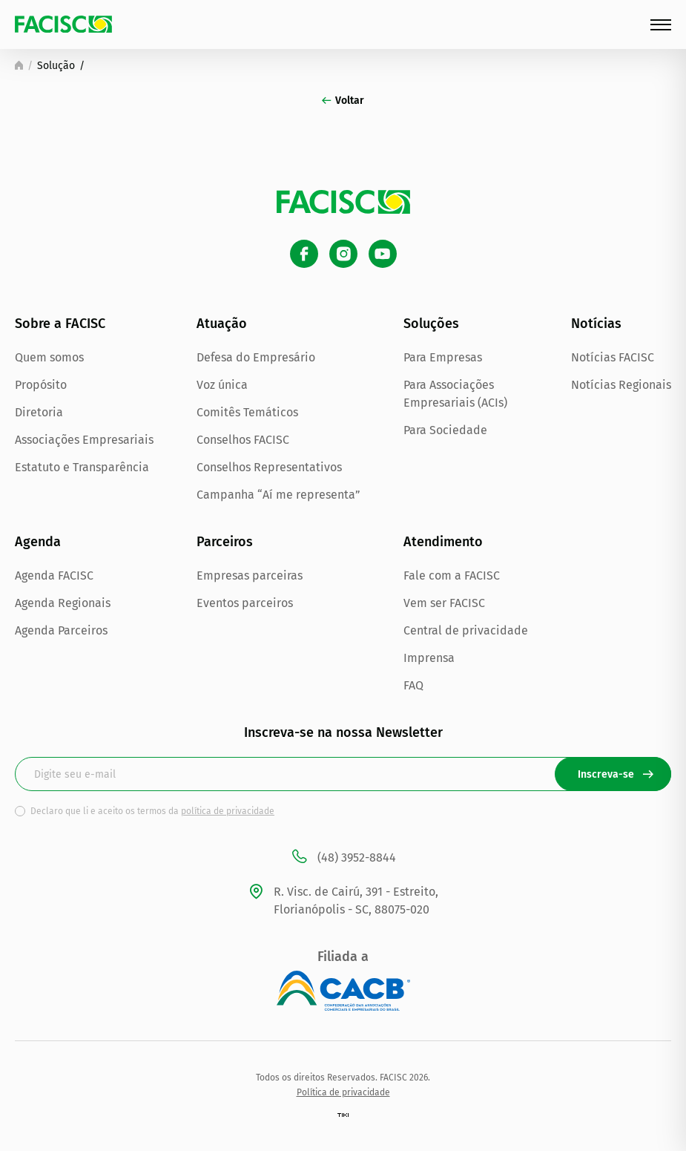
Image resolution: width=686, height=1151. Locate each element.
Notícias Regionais (621, 385)
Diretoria (39, 412)
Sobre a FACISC (60, 323)
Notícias (596, 323)
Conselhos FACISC (243, 440)
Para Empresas (442, 357)
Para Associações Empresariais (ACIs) (455, 394)
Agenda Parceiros (61, 630)
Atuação (222, 323)
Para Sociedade (445, 430)
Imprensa (429, 658)
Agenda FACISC (54, 575)
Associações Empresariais (84, 440)
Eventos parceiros (245, 603)
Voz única (222, 385)
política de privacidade (227, 811)
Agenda (38, 542)
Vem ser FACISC (444, 603)
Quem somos (49, 357)
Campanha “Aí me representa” (278, 495)
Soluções (431, 323)
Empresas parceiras (250, 575)
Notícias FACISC (612, 357)
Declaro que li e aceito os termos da (152, 811)
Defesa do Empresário (256, 357)
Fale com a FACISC (451, 575)
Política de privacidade (343, 1092)
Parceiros (225, 542)
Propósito (41, 385)
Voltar (343, 100)
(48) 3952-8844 (343, 858)
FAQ (413, 685)
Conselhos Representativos (269, 467)
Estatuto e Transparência (82, 467)
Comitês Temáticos (247, 412)
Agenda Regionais (63, 603)
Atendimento (443, 542)
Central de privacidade (465, 630)
